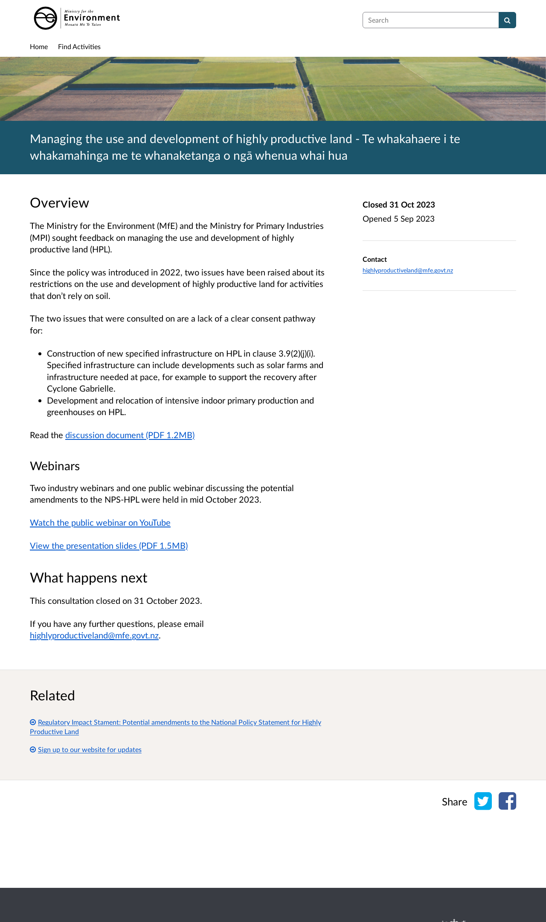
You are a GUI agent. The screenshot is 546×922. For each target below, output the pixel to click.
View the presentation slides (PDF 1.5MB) (109, 545)
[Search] (507, 20)
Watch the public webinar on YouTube (100, 522)
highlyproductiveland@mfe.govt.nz (94, 635)
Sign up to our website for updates (86, 749)
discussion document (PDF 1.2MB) (130, 435)
